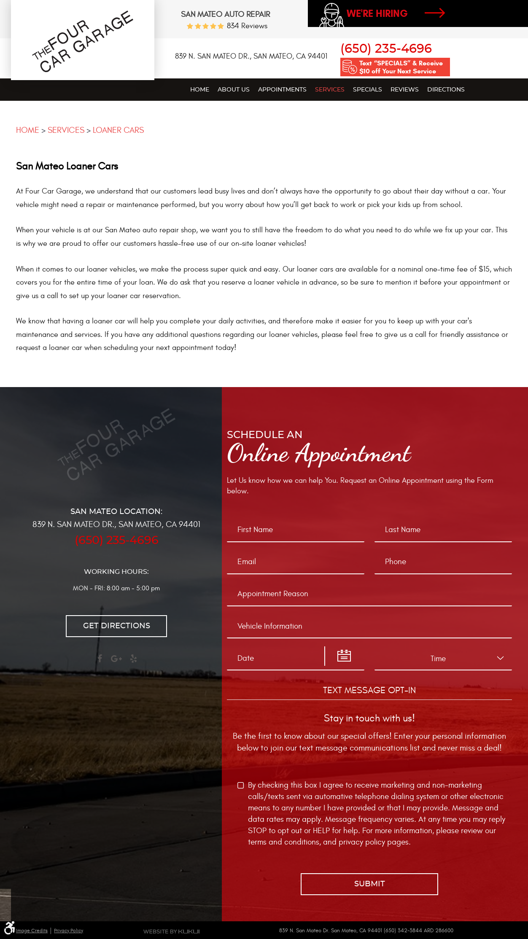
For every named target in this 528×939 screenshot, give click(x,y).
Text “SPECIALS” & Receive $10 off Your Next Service (401, 67)
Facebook (99, 662)
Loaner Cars (118, 130)
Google (116, 662)
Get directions (116, 626)
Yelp (133, 662)
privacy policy (362, 842)
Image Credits (32, 931)
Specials (367, 90)
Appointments (282, 90)
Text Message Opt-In (369, 690)
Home (199, 90)
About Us (234, 90)
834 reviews (247, 26)
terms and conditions (283, 842)
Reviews (405, 90)
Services (330, 90)
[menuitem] (199, 89)
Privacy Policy (68, 931)
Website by (171, 931)
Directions (446, 90)
